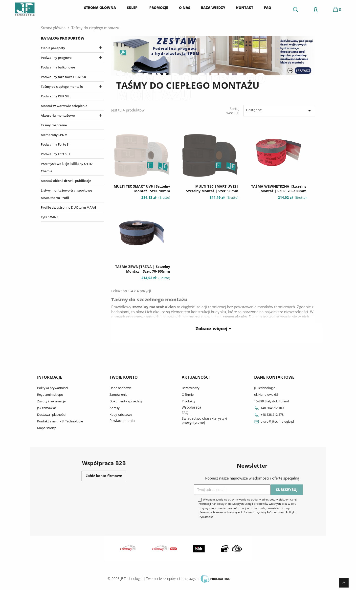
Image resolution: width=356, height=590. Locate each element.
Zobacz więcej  (213, 328)
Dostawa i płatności (51, 414)
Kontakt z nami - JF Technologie (60, 421)
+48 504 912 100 (269, 408)
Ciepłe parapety (53, 48)
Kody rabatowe (121, 414)
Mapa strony (46, 428)
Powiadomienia (122, 420)
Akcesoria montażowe (58, 115)
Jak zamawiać (46, 408)
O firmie (188, 394)
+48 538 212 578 (269, 414)
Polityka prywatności (52, 388)
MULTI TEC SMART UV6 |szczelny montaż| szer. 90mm (142, 189)
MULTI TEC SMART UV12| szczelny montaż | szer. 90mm (212, 189)
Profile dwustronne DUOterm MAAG (68, 207)
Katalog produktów (63, 38)
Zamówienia (118, 394)
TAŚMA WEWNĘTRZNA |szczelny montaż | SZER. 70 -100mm (279, 189)
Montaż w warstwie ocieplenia (64, 106)
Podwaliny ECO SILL (56, 154)
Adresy (115, 408)
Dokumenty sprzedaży (126, 401)
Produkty (189, 401)
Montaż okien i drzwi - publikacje (66, 180)
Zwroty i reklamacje (51, 401)
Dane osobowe (121, 388)
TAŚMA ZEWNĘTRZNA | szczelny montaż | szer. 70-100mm (142, 269)
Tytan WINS (49, 217)
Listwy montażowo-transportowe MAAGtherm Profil (66, 194)
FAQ (185, 412)
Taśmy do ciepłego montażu (62, 86)
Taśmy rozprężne (54, 125)
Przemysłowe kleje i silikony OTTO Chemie (66, 167)
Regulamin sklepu (50, 394)
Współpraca (191, 407)
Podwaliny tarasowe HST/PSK (63, 77)
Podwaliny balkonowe (58, 67)
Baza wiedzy (191, 388)
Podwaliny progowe (56, 57)
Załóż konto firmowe (104, 475)
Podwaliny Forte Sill (56, 144)
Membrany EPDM (54, 134)
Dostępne (279, 111)
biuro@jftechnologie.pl (274, 421)
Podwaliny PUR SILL (56, 96)
